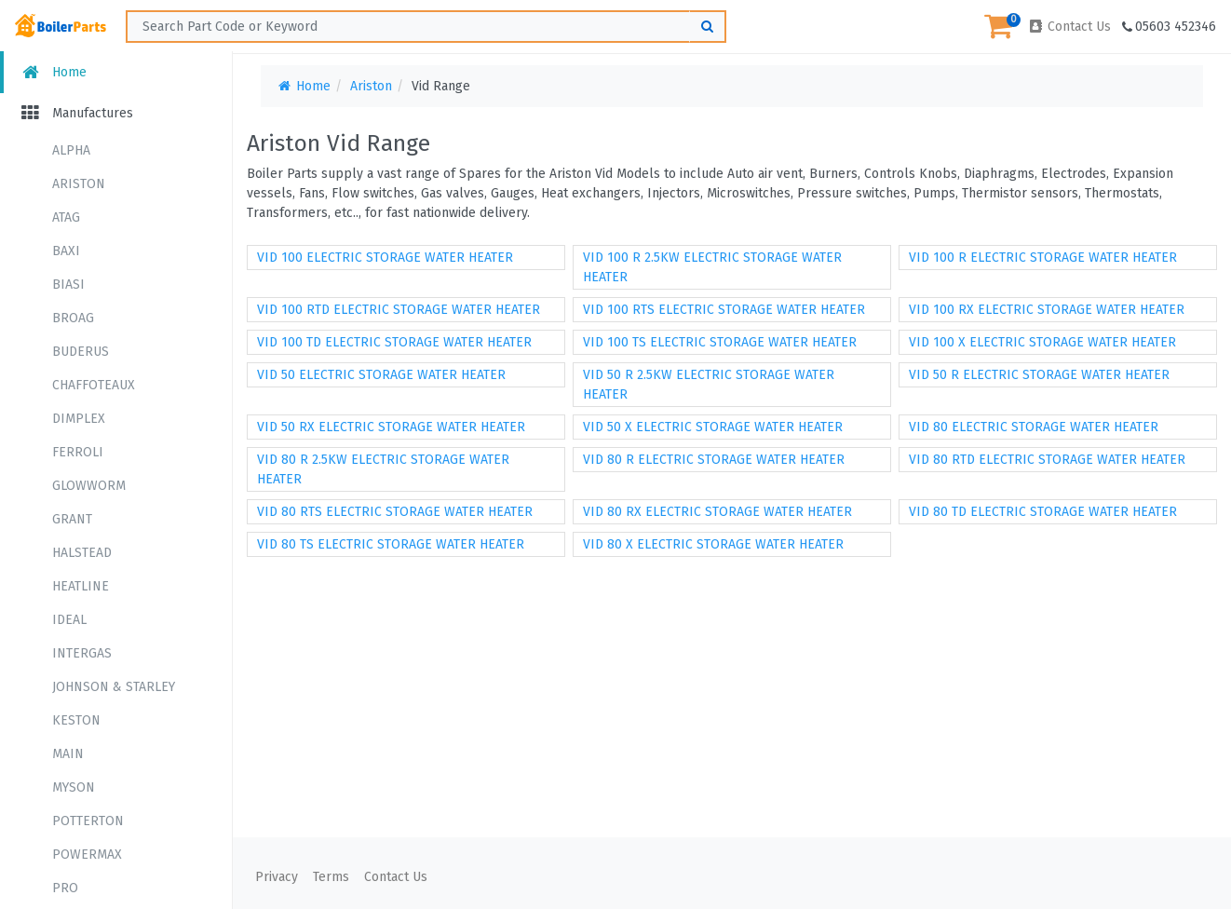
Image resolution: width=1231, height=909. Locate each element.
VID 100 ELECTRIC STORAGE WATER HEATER (385, 257)
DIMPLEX (78, 419)
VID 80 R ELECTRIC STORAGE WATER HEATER (714, 460)
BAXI (66, 251)
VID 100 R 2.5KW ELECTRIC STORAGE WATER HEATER (712, 267)
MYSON (73, 787)
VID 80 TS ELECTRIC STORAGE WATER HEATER (390, 544)
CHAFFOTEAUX (93, 385)
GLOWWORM (89, 486)
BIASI (68, 284)
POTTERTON (88, 821)
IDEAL (69, 620)
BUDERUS (80, 352)
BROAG (73, 318)
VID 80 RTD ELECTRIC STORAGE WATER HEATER (1047, 460)
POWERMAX (87, 854)
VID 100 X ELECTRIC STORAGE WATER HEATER (1042, 342)
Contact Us (1069, 26)
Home (53, 72)
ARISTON (78, 184)
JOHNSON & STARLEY (113, 687)
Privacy (276, 877)
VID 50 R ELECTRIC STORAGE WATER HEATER (1039, 375)
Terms (331, 877)
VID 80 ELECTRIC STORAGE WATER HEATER (1033, 427)
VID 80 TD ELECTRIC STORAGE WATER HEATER (1043, 512)
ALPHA (71, 150)
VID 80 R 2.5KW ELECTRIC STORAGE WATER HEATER (383, 469)
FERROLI (77, 452)
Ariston (371, 86)
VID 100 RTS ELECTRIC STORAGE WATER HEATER (724, 310)
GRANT (72, 519)
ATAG (66, 217)
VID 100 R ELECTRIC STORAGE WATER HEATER (1043, 257)
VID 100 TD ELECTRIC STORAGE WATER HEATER (394, 342)
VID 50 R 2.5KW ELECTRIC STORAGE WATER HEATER (708, 384)
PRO (65, 888)
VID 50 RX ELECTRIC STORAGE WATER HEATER (391, 427)
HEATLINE (80, 586)
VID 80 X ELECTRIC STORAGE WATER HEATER (713, 544)
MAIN (68, 754)
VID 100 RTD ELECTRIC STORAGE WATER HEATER (398, 310)
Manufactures (76, 113)
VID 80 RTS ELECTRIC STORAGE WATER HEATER (395, 512)
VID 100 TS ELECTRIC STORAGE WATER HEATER (720, 342)
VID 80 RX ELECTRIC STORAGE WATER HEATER (717, 512)
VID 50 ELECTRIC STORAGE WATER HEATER (381, 375)
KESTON (76, 720)
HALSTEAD (82, 553)
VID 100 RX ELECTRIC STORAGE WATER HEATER (1046, 310)
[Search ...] (426, 26)
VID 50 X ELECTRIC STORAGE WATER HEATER (713, 427)
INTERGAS (82, 653)
